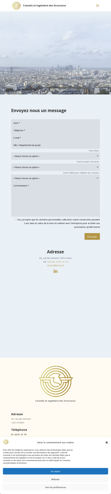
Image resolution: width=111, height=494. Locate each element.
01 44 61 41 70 (18, 434)
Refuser (55, 479)
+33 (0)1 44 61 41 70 (57, 261)
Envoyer (92, 236)
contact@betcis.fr (55, 265)
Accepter (55, 471)
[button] (106, 442)
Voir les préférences (55, 487)
